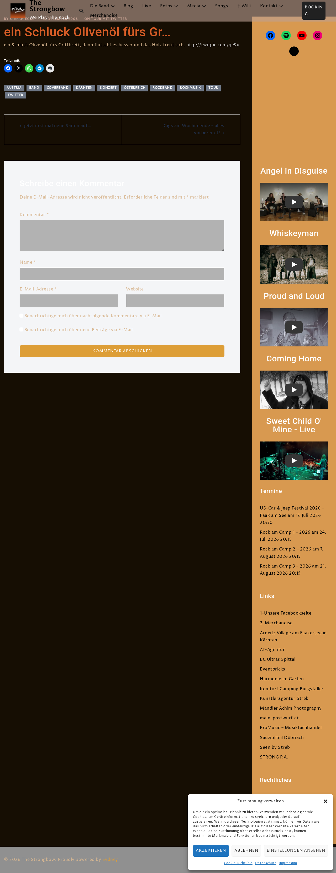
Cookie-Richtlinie (238, 863)
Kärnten (84, 88)
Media (194, 6)
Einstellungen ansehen (296, 850)
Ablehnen (246, 850)
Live (146, 6)
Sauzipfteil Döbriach (282, 738)
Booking (313, 10)
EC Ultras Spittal (278, 659)
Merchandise (104, 15)
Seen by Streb (275, 747)
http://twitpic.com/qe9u (213, 45)
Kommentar (34, 215)
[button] (325, 801)
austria (14, 88)
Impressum (288, 863)
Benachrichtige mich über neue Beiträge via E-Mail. (79, 330)
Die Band (99, 6)
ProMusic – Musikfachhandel (291, 728)
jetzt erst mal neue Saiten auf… (57, 126)
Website (135, 289)
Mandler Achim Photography (291, 708)
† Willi (244, 6)
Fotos (166, 6)
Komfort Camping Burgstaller (292, 689)
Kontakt (269, 6)
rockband (162, 88)
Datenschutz (265, 863)
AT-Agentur (272, 650)
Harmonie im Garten (282, 679)
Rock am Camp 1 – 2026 (285, 532)
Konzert (108, 88)
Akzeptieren (211, 850)
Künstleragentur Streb (284, 698)
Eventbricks (272, 669)
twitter (15, 95)
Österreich (134, 88)
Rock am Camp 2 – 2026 (285, 549)
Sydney (110, 859)
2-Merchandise (276, 623)
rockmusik (190, 88)
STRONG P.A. (274, 757)
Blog (128, 6)
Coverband (58, 88)
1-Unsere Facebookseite (285, 613)
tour (213, 88)
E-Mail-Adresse (38, 289)
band (34, 88)
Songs (221, 6)
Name (28, 262)
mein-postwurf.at (279, 718)
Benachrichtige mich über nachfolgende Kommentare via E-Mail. (93, 316)
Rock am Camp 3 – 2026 (285, 566)
